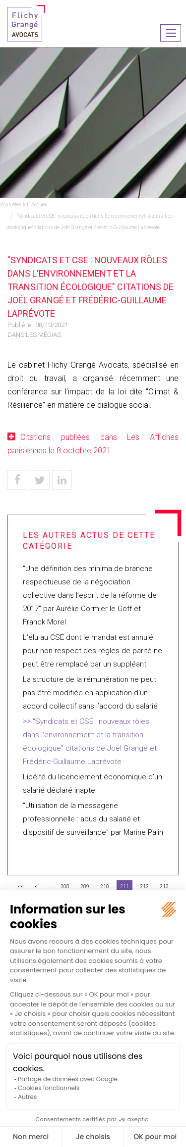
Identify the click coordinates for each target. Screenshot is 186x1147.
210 (104, 886)
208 (65, 886)
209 (84, 886)
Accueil (39, 204)
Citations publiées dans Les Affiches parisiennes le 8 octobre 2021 (93, 443)
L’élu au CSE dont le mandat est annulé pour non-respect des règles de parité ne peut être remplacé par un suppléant (92, 651)
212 (144, 886)
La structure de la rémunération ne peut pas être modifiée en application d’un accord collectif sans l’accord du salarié (90, 693)
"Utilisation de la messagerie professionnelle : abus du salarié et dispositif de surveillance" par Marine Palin (93, 819)
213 (164, 886)
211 (124, 886)
